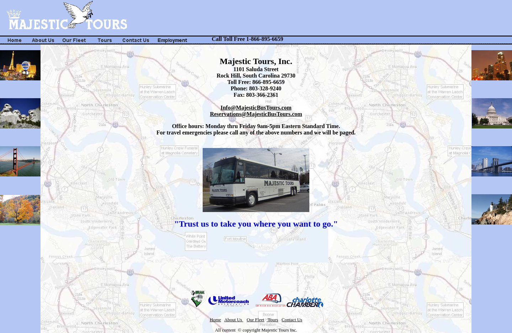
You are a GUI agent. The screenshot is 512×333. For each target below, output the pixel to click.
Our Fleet (255, 319)
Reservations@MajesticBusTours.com (256, 114)
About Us (233, 319)
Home (215, 319)
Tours (272, 319)
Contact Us (292, 319)
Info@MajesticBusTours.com (256, 108)
